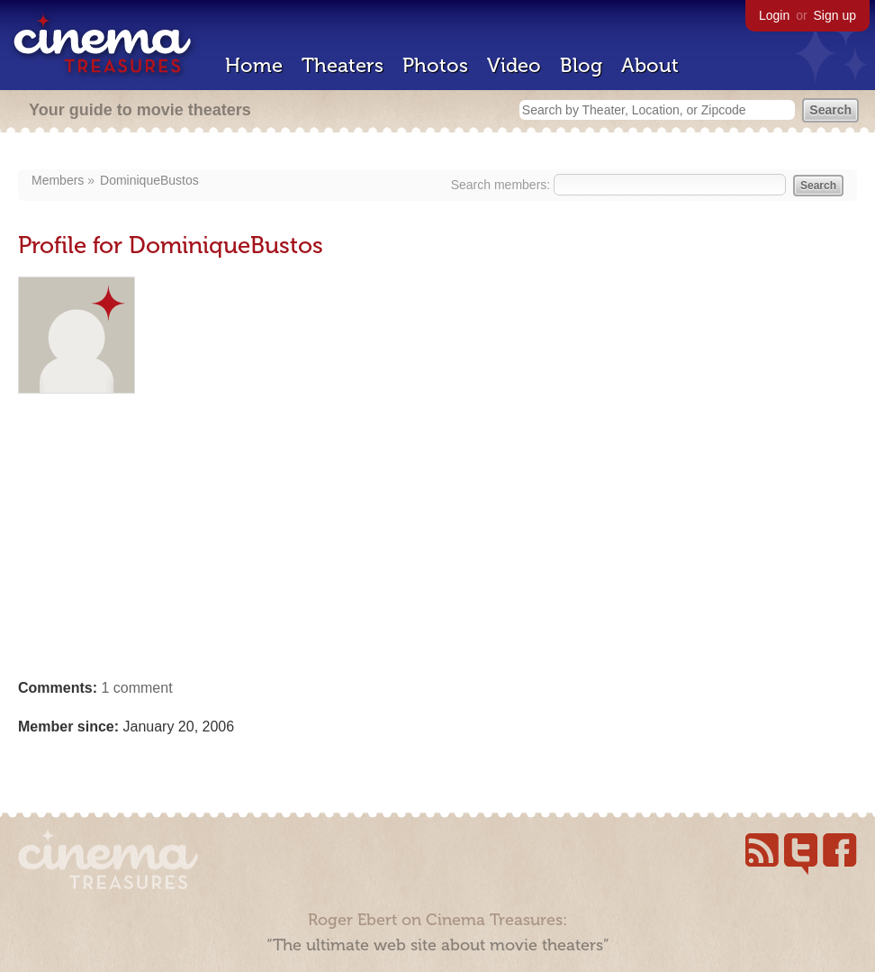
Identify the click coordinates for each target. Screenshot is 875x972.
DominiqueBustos (149, 180)
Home (254, 65)
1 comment (136, 687)
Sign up (835, 15)
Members (58, 180)
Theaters (342, 65)
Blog (581, 65)
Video (514, 65)
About (650, 65)
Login (774, 15)
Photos (435, 65)
